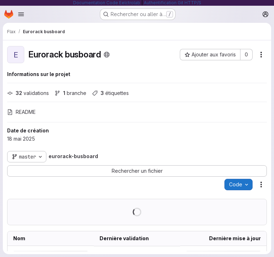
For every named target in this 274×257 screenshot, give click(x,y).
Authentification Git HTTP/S (172, 2)
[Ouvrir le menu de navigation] (21, 14)
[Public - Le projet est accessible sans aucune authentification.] (107, 54)
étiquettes (110, 93)
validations (28, 93)
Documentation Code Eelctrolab (106, 2)
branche (70, 93)
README (21, 112)
